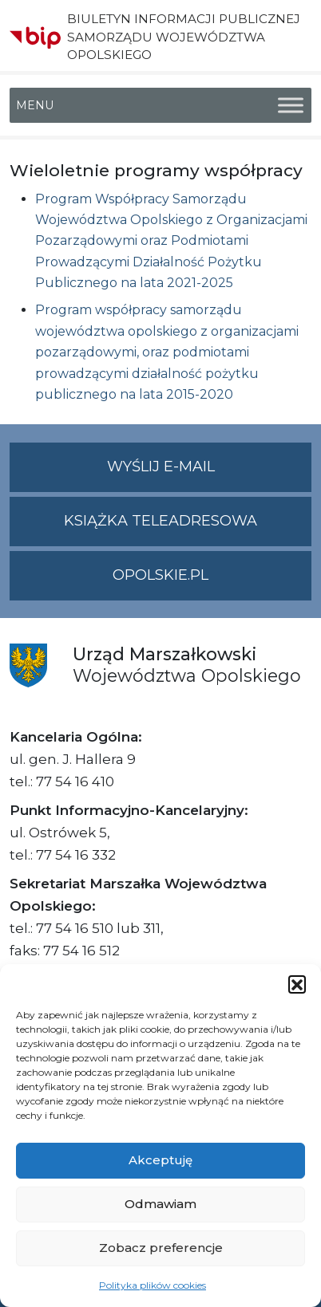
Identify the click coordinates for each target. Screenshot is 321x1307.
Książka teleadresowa (160, 520)
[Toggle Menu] (290, 105)
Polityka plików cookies (152, 1285)
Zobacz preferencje (161, 1247)
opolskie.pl (160, 575)
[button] (297, 984)
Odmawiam (160, 1203)
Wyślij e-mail (209, 473)
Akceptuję (160, 1159)
